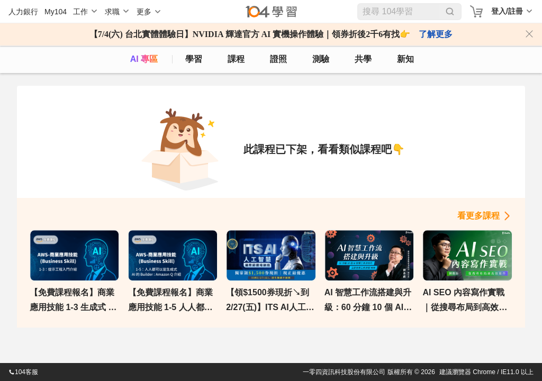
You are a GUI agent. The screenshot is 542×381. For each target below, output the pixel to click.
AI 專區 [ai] (144, 59)
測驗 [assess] (320, 59)
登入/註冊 (507, 11)
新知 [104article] (405, 59)
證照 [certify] (278, 59)
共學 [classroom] (363, 59)
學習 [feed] (193, 59)
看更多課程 (478, 215)
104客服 (23, 372)
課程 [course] (236, 59)
